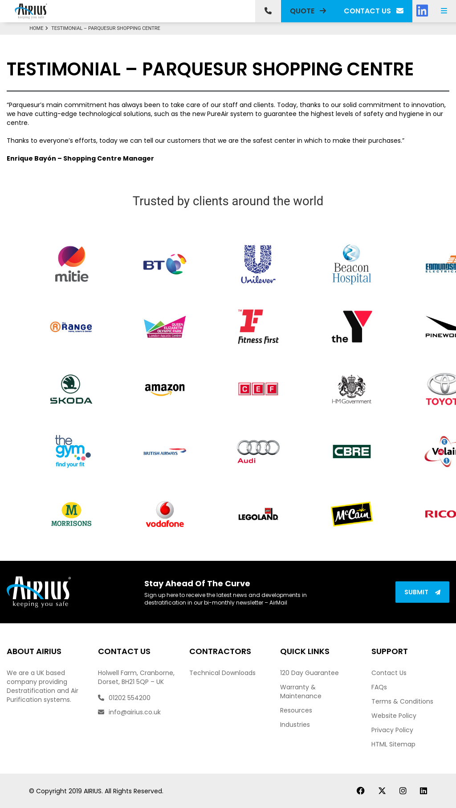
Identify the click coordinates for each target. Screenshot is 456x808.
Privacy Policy (392, 729)
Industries (295, 724)
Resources (296, 710)
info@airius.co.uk (129, 712)
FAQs (379, 687)
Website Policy (393, 715)
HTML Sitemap (393, 744)
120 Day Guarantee (309, 672)
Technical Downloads (222, 672)
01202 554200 (124, 697)
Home (39, 28)
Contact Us (389, 672)
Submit (422, 592)
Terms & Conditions (402, 701)
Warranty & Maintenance (301, 691)
